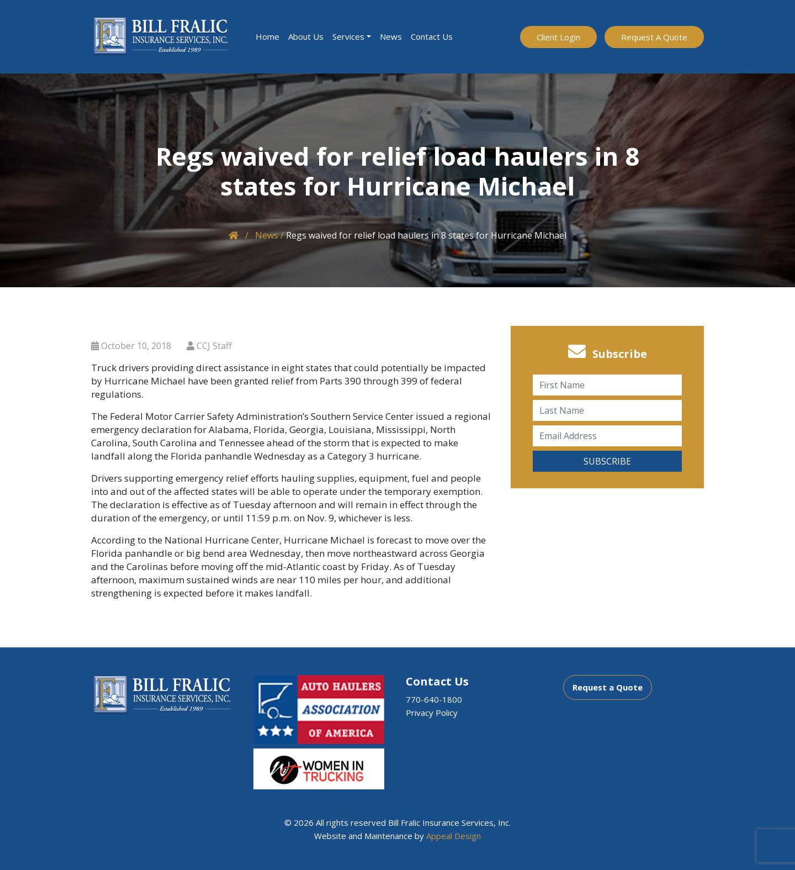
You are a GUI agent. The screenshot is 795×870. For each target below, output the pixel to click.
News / (269, 235)
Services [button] (348, 36)
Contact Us (432, 36)
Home (267, 36)
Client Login (558, 37)
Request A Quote (654, 37)
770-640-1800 (434, 699)
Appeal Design (453, 835)
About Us (306, 36)
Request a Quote (608, 687)
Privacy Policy (432, 712)
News (391, 36)
